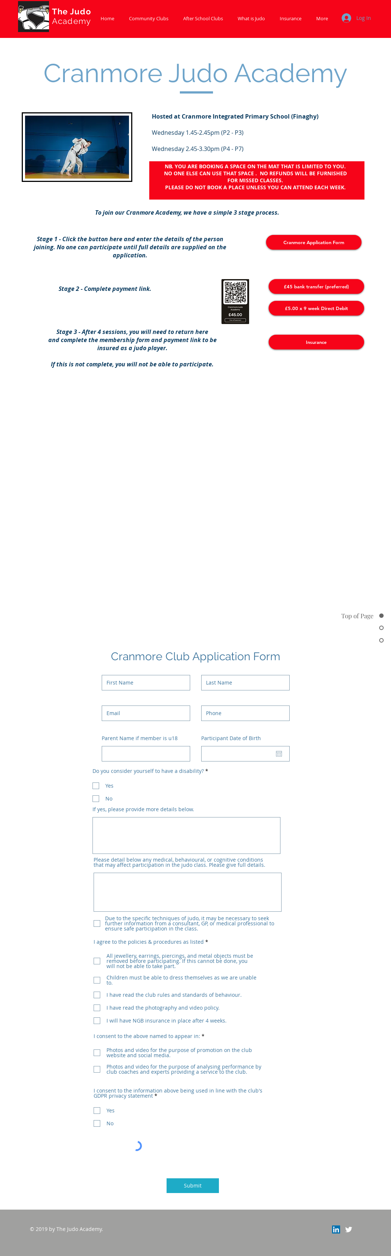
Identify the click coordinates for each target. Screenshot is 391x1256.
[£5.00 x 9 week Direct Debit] (316, 308)
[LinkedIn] (336, 1229)
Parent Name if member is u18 (140, 738)
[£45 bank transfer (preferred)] (316, 286)
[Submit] (193, 1185)
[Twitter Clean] (349, 1229)
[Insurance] (316, 342)
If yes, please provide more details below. (143, 809)
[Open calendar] (279, 754)
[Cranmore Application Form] (314, 242)
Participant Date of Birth (234, 738)
